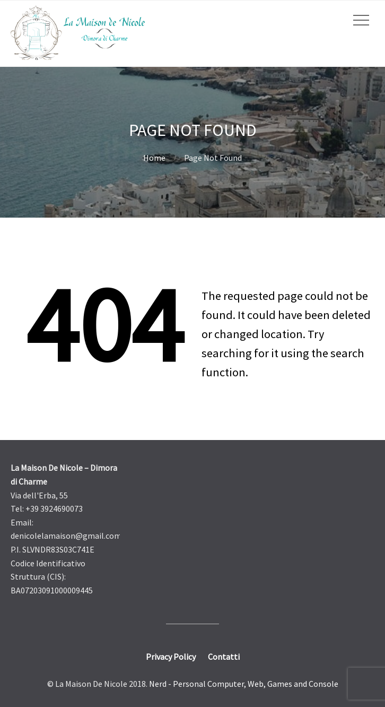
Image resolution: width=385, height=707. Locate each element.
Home (154, 157)
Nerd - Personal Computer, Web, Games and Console (243, 683)
